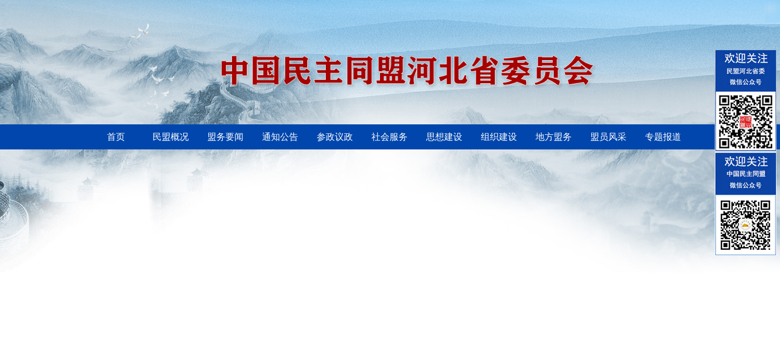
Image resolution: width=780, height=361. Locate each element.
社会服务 (389, 137)
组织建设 (499, 137)
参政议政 (335, 137)
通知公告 (280, 137)
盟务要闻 (225, 137)
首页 (116, 137)
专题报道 (663, 137)
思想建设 (444, 137)
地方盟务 (554, 137)
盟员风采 (608, 137)
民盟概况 (171, 137)
